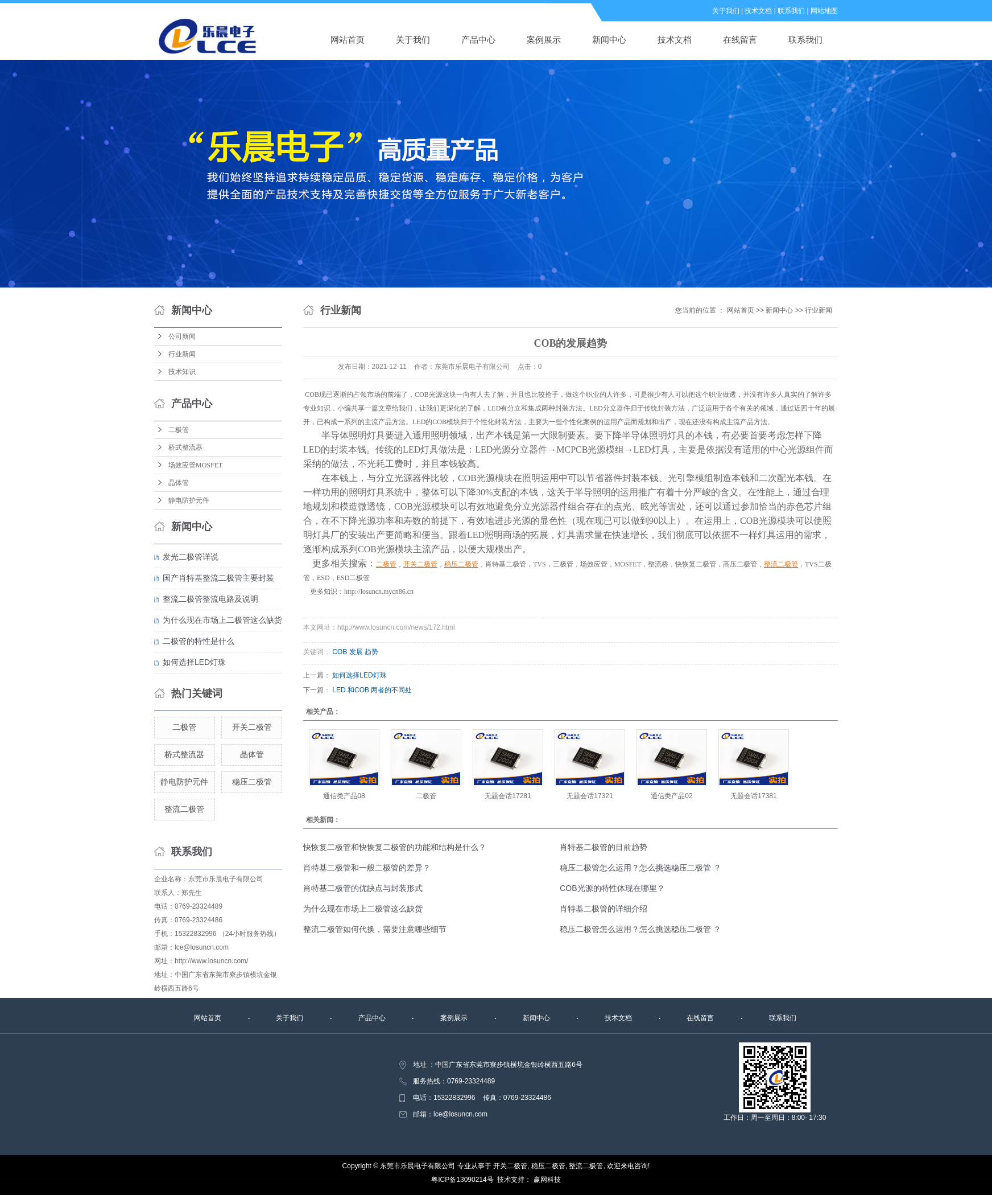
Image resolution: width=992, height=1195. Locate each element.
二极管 (178, 430)
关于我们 (725, 11)
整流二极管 (184, 809)
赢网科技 (547, 1180)
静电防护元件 (188, 500)
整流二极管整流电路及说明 (210, 598)
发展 (356, 652)
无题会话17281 (508, 796)
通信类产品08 (344, 796)
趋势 (371, 652)
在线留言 (740, 39)
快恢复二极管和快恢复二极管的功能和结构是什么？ (394, 847)
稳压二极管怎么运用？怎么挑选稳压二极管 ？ (640, 867)
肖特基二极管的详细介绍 (603, 908)
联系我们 (791, 11)
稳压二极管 (252, 781)
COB (339, 652)
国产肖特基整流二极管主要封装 (218, 577)
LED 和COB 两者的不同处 (372, 690)
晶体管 (178, 483)
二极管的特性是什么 (198, 641)
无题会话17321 (590, 796)
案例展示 (544, 39)
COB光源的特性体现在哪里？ (612, 888)
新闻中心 (609, 39)
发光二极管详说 (190, 556)
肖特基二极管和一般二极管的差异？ (367, 867)
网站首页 (347, 39)
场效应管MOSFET (195, 465)
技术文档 (758, 11)
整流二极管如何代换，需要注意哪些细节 (375, 929)
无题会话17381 (753, 796)
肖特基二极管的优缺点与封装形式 (363, 888)
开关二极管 (252, 727)
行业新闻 (182, 354)
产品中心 (478, 39)
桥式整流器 (185, 447)
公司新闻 (182, 336)
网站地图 (824, 11)
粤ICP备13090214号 (462, 1180)
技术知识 (182, 372)
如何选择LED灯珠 (194, 662)
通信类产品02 (671, 796)
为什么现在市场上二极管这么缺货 (222, 620)
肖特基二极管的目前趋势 (603, 847)
